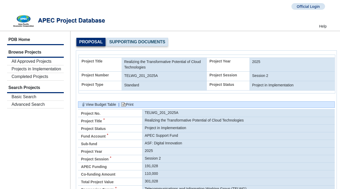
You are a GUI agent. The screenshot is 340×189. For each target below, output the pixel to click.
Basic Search (24, 96)
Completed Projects (30, 76)
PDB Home (19, 39)
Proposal (91, 42)
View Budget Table (101, 104)
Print (130, 104)
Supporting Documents (137, 42)
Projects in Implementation (36, 69)
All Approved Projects (31, 61)
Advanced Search (28, 104)
